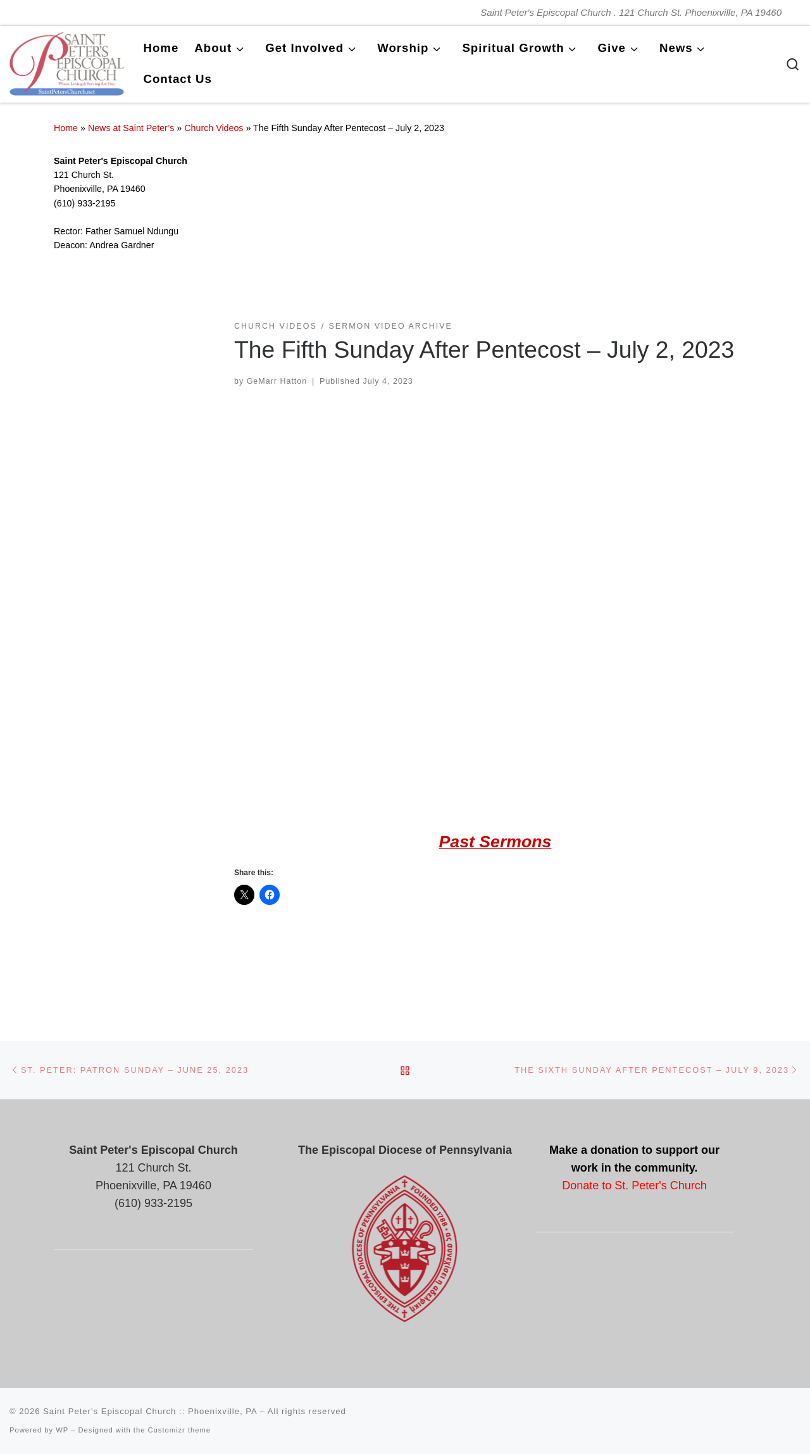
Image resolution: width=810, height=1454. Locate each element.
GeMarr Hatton (277, 381)
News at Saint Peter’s (131, 128)
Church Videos (213, 128)
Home (66, 128)
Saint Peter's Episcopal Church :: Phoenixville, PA (150, 1411)
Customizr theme (179, 1430)
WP (62, 1430)
